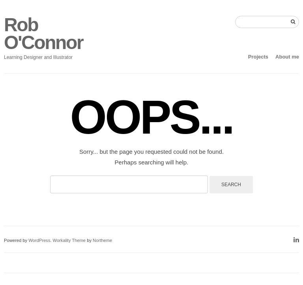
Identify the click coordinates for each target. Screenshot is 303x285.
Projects (258, 57)
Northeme (102, 240)
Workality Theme (69, 240)
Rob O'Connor (43, 33)
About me (287, 57)
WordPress (39, 240)
